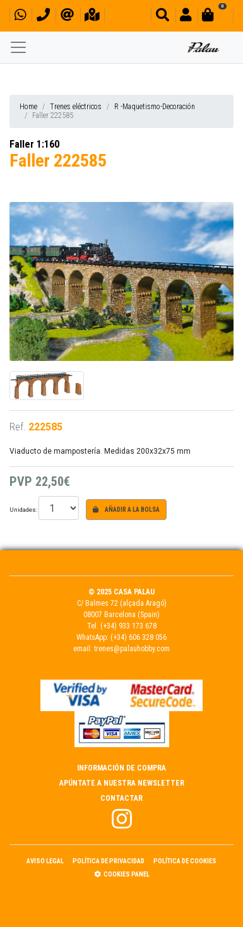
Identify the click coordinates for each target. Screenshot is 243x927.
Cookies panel (122, 874)
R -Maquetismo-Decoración (154, 106)
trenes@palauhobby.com (132, 648)
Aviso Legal (45, 861)
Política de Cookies (184, 861)
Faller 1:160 (34, 144)
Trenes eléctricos (76, 106)
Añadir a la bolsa (126, 509)
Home (28, 106)
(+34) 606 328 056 (138, 637)
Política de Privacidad (109, 861)
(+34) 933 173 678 (128, 626)
